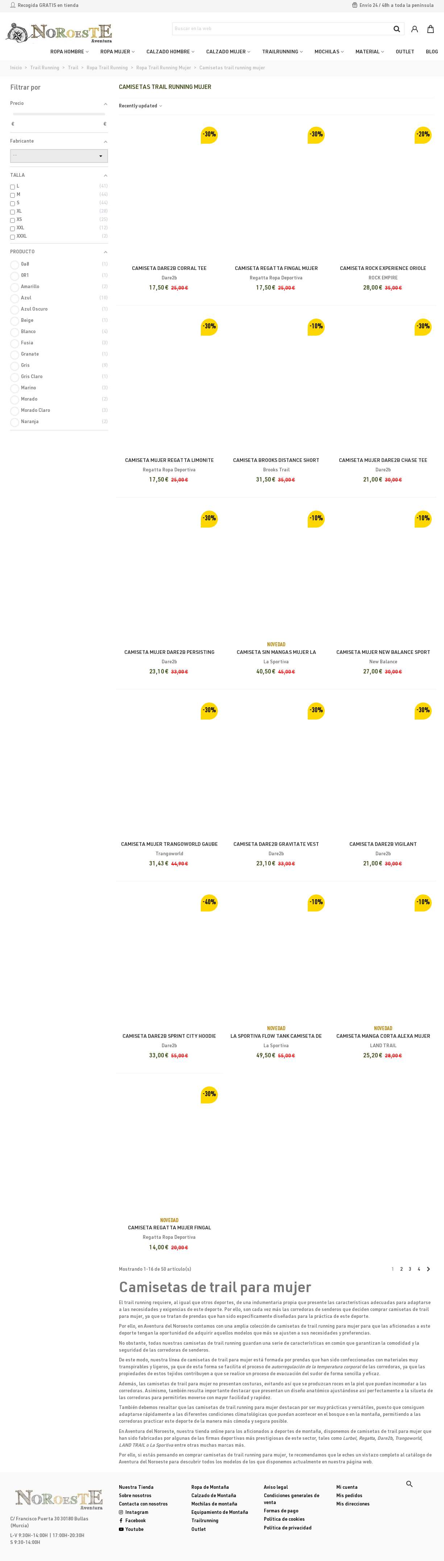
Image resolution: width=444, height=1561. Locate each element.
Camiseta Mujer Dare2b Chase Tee (383, 460)
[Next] (428, 1270)
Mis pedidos (349, 1496)
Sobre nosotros (135, 1496)
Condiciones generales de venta (291, 1499)
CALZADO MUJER (226, 52)
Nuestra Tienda (136, 1488)
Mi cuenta (347, 1488)
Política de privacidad (288, 1528)
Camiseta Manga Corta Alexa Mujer (383, 1036)
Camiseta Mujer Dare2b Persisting (169, 652)
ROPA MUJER (115, 52)
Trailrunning (205, 1521)
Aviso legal (276, 1488)
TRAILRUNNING (280, 52)
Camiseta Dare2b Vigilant (383, 844)
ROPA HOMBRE (67, 52)
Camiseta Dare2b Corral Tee (169, 268)
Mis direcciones (353, 1504)
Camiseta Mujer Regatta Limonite (169, 460)
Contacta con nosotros (143, 1504)
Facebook (132, 1521)
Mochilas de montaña (214, 1504)
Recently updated (141, 106)
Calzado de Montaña (213, 1496)
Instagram (133, 1512)
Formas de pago (281, 1511)
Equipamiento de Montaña (219, 1513)
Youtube (131, 1530)
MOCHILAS (327, 52)
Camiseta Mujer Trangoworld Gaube (169, 844)
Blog (432, 52)
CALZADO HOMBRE (168, 52)
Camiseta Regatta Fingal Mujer (276, 268)
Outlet (198, 1530)
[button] (409, 1484)
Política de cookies (284, 1519)
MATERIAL (367, 52)
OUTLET (405, 52)
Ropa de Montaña (210, 1488)
